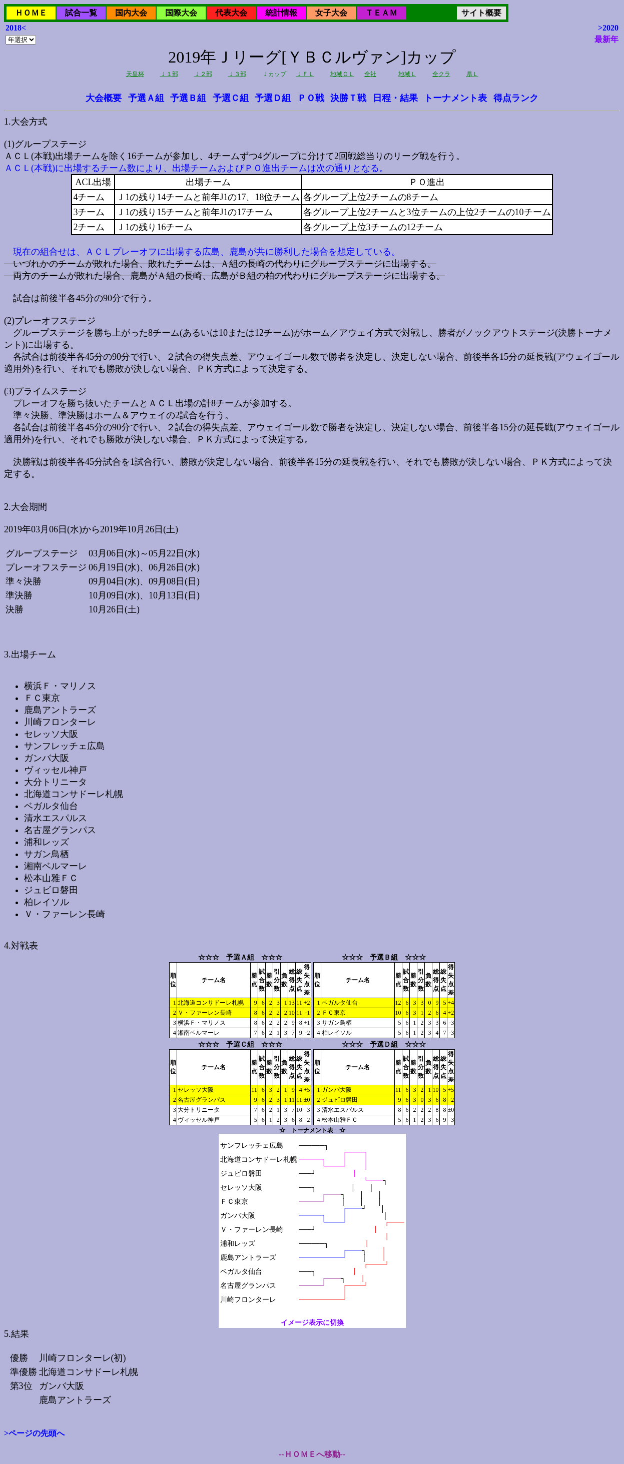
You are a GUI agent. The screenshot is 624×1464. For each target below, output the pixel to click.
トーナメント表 (455, 98)
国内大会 (131, 13)
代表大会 (231, 13)
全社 (370, 74)
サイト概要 (481, 13)
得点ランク (515, 98)
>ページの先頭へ (34, 1433)
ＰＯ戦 (310, 98)
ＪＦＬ (305, 74)
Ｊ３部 (237, 74)
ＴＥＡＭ (381, 13)
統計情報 (281, 13)
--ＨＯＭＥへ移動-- (312, 1454)
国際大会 (181, 13)
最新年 (606, 39)
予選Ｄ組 (273, 98)
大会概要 (104, 98)
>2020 (608, 28)
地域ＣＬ (342, 74)
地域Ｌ (407, 74)
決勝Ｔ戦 (348, 98)
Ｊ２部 (203, 74)
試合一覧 (81, 13)
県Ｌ (472, 74)
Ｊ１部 (169, 74)
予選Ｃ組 (231, 98)
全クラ (441, 74)
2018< (16, 28)
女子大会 (331, 13)
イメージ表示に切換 (312, 1322)
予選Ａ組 (146, 98)
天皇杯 (135, 74)
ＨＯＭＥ (31, 13)
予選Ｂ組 (188, 98)
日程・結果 (395, 98)
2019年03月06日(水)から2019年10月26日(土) (312, 714)
